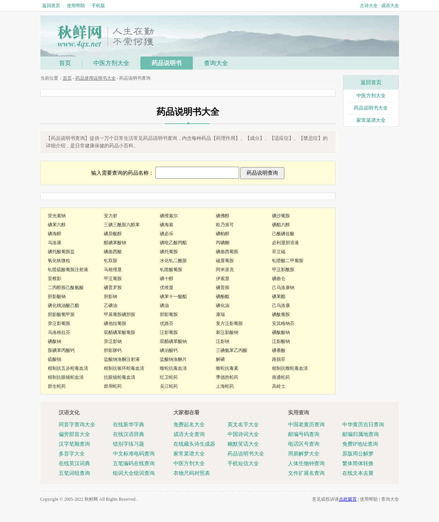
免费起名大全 (189, 424)
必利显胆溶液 (285, 242)
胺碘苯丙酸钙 (61, 350)
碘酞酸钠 (281, 332)
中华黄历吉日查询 (363, 424)
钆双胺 (110, 260)
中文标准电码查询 (134, 454)
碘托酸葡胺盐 (61, 251)
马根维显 (113, 269)
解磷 (220, 359)
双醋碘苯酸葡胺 (119, 332)
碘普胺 (222, 287)
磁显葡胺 (225, 260)
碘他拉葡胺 (115, 323)
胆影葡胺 (169, 314)
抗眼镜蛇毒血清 (119, 377)
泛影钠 (222, 341)
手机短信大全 (243, 463)
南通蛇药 (281, 377)
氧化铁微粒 (59, 260)
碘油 (164, 305)
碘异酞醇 (113, 233)
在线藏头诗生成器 (194, 444)
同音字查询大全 (77, 424)
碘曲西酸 (113, 251)
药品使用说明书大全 (95, 78)
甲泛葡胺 (113, 278)
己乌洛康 (281, 305)
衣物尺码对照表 (191, 473)
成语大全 (390, 5)
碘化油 (222, 305)
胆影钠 (110, 296)
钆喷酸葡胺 (171, 269)
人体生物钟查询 (306, 463)
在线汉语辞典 (128, 434)
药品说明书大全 (371, 108)
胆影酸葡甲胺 (61, 314)
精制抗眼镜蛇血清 (66, 377)
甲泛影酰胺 (283, 269)
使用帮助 (76, 5)
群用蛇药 (113, 386)
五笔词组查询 (74, 473)
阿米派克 (225, 269)
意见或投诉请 (334, 499)
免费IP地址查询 (360, 444)
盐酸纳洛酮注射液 (122, 359)
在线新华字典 (128, 424)
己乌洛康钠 (283, 287)
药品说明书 (167, 63)
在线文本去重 (358, 473)
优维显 (166, 287)
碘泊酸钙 (169, 350)
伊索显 (222, 278)
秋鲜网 (91, 499)
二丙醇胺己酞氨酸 (66, 287)
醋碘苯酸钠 (115, 242)
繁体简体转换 (358, 463)
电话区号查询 (303, 444)
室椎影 (54, 278)
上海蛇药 (225, 386)
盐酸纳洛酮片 (173, 359)
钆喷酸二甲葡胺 (287, 260)
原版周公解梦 (358, 454)
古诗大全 (369, 5)
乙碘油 (110, 305)
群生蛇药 (57, 386)
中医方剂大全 (111, 63)
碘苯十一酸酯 (173, 296)
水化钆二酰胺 (173, 260)
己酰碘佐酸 (283, 233)
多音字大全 (72, 454)
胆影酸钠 (57, 296)
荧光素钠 (57, 215)
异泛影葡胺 (59, 323)
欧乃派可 (225, 224)
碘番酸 (278, 350)
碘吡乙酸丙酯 (173, 242)
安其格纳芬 (283, 323)
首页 (65, 63)
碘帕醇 (222, 233)
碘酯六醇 (281, 224)
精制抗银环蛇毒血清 (124, 368)
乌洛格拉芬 (59, 332)
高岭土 (278, 386)
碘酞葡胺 (281, 314)
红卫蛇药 (169, 377)
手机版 (98, 5)
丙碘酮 (222, 242)
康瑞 (220, 314)
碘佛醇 (222, 215)
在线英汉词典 (74, 463)
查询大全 (216, 63)
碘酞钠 (54, 341)
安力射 (110, 215)
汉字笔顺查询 (74, 444)
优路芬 (166, 323)
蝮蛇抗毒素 (227, 368)
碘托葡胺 (169, 251)
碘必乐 (166, 233)
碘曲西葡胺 (227, 251)
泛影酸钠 (281, 341)
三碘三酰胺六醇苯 (122, 224)
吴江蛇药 (169, 386)
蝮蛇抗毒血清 (173, 368)
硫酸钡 (54, 359)
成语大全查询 (189, 434)
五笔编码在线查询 (134, 463)
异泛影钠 (113, 341)
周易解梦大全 (303, 454)
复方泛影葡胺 (229, 323)
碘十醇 (166, 278)
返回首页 (51, 5)
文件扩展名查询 (306, 473)
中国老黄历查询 (306, 424)
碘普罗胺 (113, 287)
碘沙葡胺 (281, 215)
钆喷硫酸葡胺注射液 (68, 269)
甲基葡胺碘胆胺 (119, 314)
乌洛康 (54, 242)
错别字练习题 (128, 444)
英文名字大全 (243, 424)
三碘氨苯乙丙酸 (231, 350)
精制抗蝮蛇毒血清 (290, 368)
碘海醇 (54, 233)
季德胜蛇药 (227, 377)
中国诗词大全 (243, 434)
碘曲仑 (278, 278)
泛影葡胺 (169, 332)
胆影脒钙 (113, 350)
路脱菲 (278, 359)
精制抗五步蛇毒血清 (68, 368)
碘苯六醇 (57, 224)
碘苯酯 (278, 296)
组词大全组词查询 (134, 473)
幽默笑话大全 (243, 444)
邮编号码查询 (303, 434)
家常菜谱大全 (371, 120)
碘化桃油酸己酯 (63, 305)
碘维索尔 (169, 215)
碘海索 (166, 224)
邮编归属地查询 (360, 434)
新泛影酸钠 (227, 332)
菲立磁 (278, 251)
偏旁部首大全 (74, 434)
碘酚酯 (222, 296)
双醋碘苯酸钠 (173, 341)
